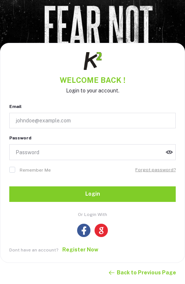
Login (92, 194)
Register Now (80, 250)
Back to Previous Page (142, 273)
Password (20, 138)
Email (15, 106)
